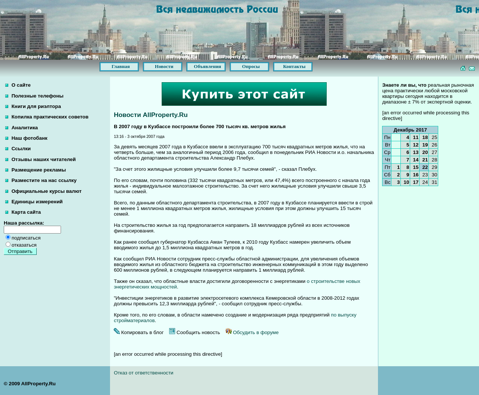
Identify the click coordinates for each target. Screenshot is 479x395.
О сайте (18, 85)
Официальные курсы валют (43, 191)
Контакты (294, 66)
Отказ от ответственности (143, 373)
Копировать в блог (139, 332)
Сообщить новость (194, 332)
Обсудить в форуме (252, 332)
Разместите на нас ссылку (41, 180)
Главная (121, 66)
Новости (164, 66)
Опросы (251, 66)
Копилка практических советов (46, 117)
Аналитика (21, 127)
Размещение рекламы (35, 170)
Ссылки (18, 148)
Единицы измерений (34, 201)
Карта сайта (23, 212)
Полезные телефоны (34, 96)
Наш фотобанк (26, 138)
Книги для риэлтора (33, 106)
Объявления (207, 66)
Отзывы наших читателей (40, 159)
